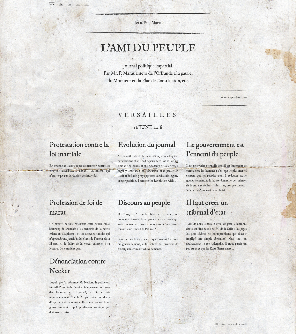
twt (78, 4)
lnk (86, 4)
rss (69, 4)
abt (61, 4)
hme (51, 4)
